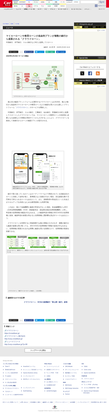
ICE (83, 364)
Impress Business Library (30, 373)
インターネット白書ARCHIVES (14, 394)
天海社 (86, 366)
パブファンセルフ (89, 378)
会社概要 (72, 402)
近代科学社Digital (51, 391)
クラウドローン (22, 107)
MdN (64, 382)
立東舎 (48, 376)
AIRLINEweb (68, 366)
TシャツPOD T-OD (52, 373)
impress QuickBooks (89, 373)
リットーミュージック (53, 366)
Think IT (7, 366)
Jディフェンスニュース (72, 369)
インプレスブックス (29, 387)
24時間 (86, 27)
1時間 (78, 27)
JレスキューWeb (70, 376)
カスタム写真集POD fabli (91, 387)
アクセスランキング (86, 24)
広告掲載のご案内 (35, 402)
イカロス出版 (67, 364)
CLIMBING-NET (51, 385)
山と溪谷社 (47, 379)
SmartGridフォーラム (29, 366)
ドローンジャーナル (10, 379)
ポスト (15, 52)
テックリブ (66, 391)
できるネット (9, 391)
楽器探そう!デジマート (53, 369)
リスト (21, 52)
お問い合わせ (24, 402)
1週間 (94, 27)
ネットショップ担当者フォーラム (32, 369)
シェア (30, 52)
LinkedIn (62, 52)
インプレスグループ (83, 402)
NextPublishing (27, 391)
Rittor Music (48, 364)
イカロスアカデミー (71, 379)
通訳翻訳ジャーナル (71, 373)
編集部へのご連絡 (48, 402)
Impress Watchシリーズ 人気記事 (90, 80)
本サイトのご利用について (10, 402)
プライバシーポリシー (61, 402)
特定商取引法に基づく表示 (98, 402)
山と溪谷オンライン (52, 382)
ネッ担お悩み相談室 (10, 382)
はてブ (41, 52)
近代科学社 (47, 388)
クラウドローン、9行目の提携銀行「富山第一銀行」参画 (45, 302)
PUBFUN (84, 376)
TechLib (67, 394)
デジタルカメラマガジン (12, 388)
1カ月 (102, 27)
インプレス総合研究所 (11, 373)
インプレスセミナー (29, 376)
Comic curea (87, 369)
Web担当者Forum (10, 369)
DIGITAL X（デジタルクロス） (32, 379)
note (52, 52)
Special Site (83, 58)
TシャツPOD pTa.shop (91, 384)
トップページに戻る (38, 350)
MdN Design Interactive (71, 388)
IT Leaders (8, 376)
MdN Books (68, 385)
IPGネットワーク (87, 382)
